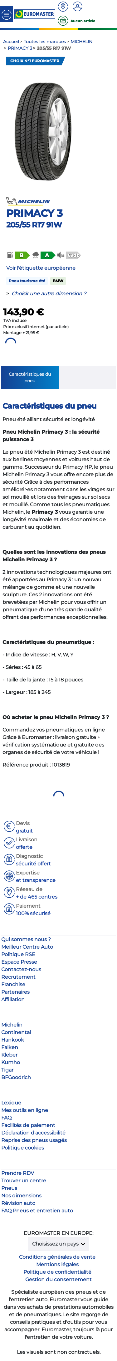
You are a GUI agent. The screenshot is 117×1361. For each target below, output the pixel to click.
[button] (17, 255)
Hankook (12, 1040)
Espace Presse (19, 962)
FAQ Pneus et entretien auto (37, 1211)
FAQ (6, 1118)
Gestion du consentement (58, 1279)
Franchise (13, 984)
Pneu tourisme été (27, 280)
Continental (16, 1032)
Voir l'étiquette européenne (41, 268)
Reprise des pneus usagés (34, 1140)
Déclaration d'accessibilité (33, 1133)
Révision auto (18, 1203)
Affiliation (13, 999)
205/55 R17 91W (34, 224)
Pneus (9, 1188)
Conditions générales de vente (57, 1257)
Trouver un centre (23, 1181)
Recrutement (18, 977)
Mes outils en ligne (24, 1110)
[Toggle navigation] (6, 14)
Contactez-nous (21, 969)
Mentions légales (57, 1264)
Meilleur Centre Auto (27, 947)
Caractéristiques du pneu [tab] (30, 377)
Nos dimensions (21, 1196)
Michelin (11, 1025)
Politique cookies (22, 1148)
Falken (9, 1047)
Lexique (11, 1103)
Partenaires (15, 992)
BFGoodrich (16, 1077)
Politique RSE (18, 954)
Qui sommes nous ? (26, 939)
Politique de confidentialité (57, 1272)
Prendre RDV (17, 1173)
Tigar (7, 1070)
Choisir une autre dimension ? (49, 294)
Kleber (9, 1055)
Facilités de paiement (28, 1125)
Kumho (10, 1062)
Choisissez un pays (56, 1244)
